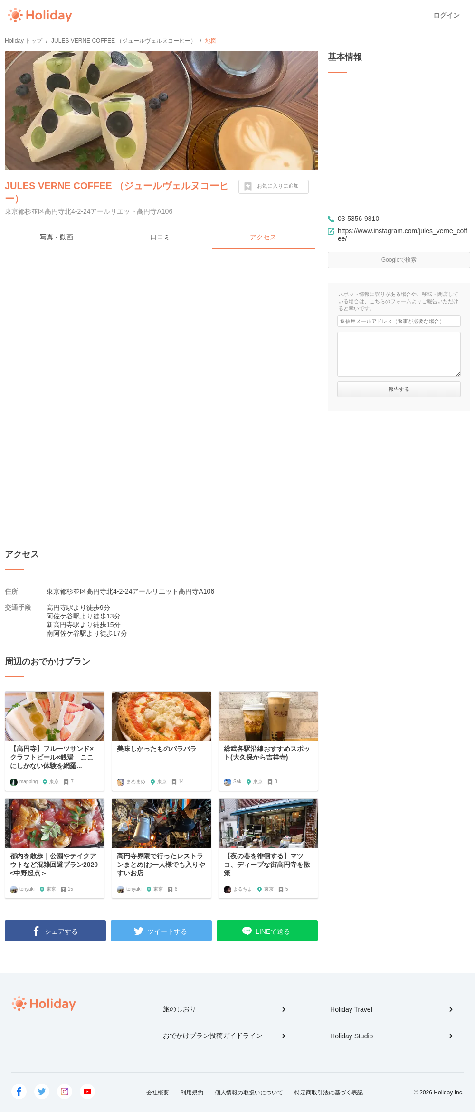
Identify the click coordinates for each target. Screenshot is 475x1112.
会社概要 (157, 1092)
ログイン (446, 15)
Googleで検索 (399, 260)
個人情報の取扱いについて (249, 1092)
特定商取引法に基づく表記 (328, 1092)
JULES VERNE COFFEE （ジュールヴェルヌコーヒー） (116, 192)
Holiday (40, 15)
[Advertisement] (161, 325)
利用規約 (191, 1092)
